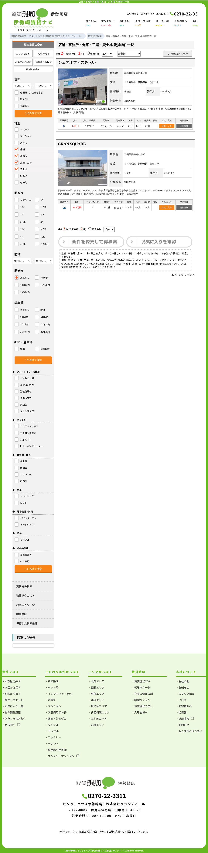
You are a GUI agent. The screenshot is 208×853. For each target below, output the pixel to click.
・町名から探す (11, 693)
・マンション (53, 706)
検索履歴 (21, 614)
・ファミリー (53, 737)
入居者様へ (180, 23)
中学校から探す (44, 62)
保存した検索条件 (26, 623)
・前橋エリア (96, 725)
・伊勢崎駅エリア (99, 712)
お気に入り (167, 126)
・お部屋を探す (11, 681)
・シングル (52, 725)
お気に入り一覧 (25, 605)
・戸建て (50, 700)
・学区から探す (11, 687)
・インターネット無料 (58, 693)
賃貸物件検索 (24, 586)
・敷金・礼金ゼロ (55, 718)
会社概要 (198, 23)
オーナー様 (162, 23)
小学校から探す (23, 62)
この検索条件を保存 (177, 53)
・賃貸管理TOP (141, 681)
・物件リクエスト (12, 700)
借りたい (91, 23)
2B (64, 207)
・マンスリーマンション (62, 756)
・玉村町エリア (97, 718)
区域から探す (33, 69)
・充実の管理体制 (142, 693)
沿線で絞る (43, 53)
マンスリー (107, 23)
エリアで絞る (23, 53)
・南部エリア (96, 700)
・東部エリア (96, 693)
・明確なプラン (141, 700)
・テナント (52, 743)
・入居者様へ (140, 712)
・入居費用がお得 (55, 712)
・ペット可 (52, 687)
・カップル (52, 731)
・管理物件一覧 (141, 687)
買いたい (125, 23)
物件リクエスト (25, 595)
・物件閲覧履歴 (11, 712)
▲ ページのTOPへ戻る (183, 274)
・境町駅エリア (97, 706)
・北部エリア (96, 681)
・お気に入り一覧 (12, 706)
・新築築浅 (52, 681)
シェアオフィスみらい (77, 62)
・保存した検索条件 (14, 718)
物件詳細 (184, 126)
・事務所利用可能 (55, 749)
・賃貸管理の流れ (142, 706)
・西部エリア (96, 687)
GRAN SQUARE (72, 144)
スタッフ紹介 (143, 23)
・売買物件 (11, 725)
